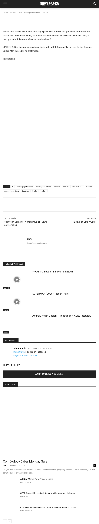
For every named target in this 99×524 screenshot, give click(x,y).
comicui (66, 187)
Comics (57, 187)
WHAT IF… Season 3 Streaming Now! (52, 271)
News (6, 310)
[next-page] (9, 521)
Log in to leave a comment (25, 355)
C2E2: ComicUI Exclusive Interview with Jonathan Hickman (47, 493)
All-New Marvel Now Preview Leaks (36, 479)
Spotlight (25, 191)
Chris (13, 10)
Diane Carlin (19, 348)
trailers (43, 191)
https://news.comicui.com (37, 243)
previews (15, 191)
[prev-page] (5, 521)
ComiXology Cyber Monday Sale (25, 461)
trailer (34, 191)
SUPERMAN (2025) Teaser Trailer (50, 293)
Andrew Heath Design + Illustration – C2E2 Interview (61, 315)
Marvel (6, 288)
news (6, 191)
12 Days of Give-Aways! (84, 221)
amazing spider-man (24, 187)
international (77, 187)
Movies (89, 187)
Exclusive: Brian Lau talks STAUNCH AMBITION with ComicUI (48, 507)
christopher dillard (43, 187)
